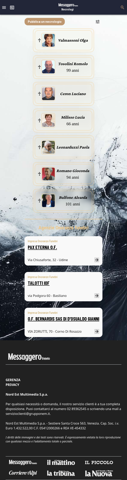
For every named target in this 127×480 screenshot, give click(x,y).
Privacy (12, 385)
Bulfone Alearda (73, 197)
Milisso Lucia (73, 117)
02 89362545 (76, 409)
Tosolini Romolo (73, 63)
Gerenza (13, 380)
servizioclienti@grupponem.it (28, 413)
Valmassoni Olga (73, 40)
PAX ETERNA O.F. (42, 247)
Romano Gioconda (72, 170)
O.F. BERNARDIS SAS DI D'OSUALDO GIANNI (63, 319)
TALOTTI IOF (39, 283)
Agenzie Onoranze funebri (63, 228)
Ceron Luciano (73, 93)
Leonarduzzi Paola (72, 147)
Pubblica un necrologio (45, 21)
